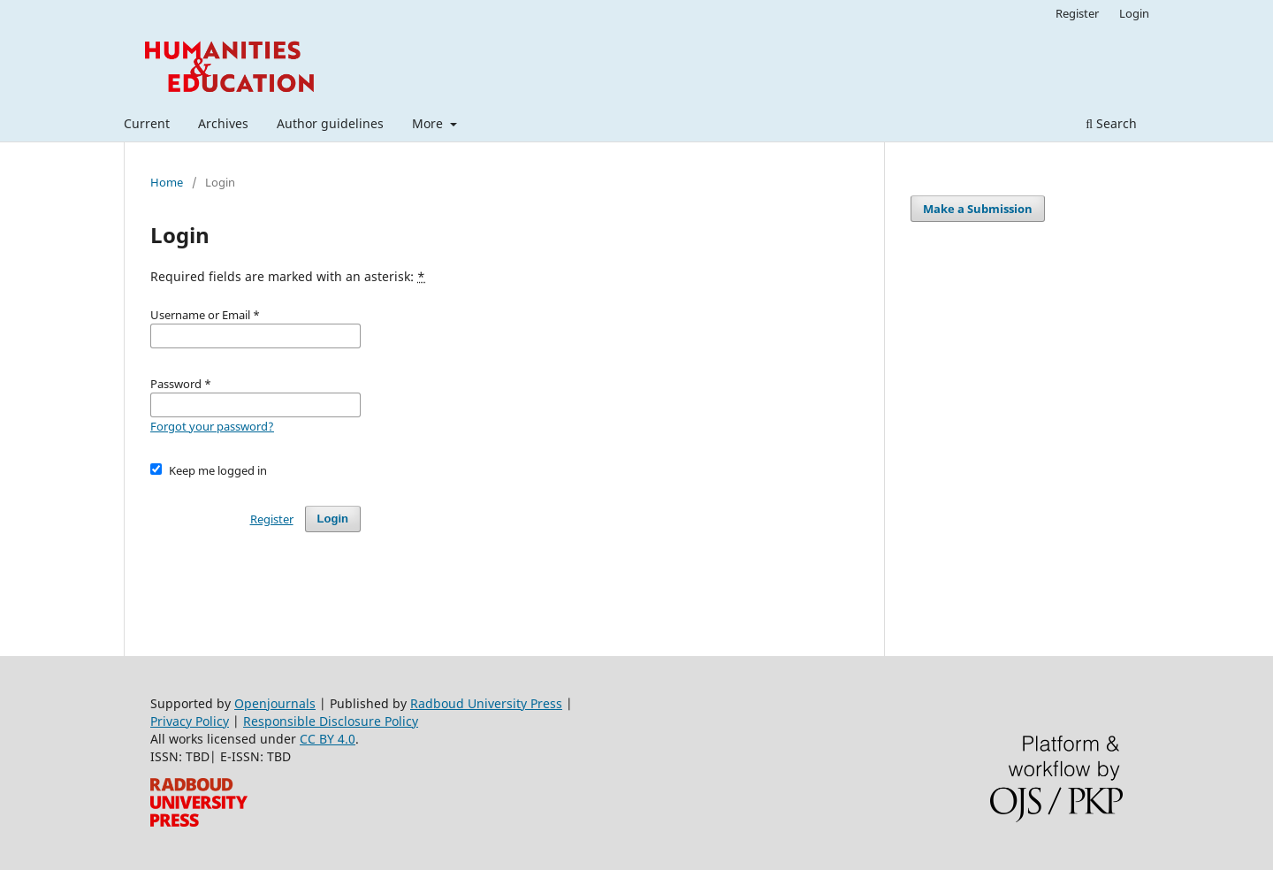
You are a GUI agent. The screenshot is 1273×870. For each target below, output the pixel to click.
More (429, 123)
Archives (223, 123)
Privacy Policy (189, 721)
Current (147, 123)
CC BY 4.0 (327, 738)
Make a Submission (978, 209)
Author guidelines (330, 123)
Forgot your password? (212, 426)
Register (1077, 13)
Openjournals (275, 703)
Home (166, 182)
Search (1111, 123)
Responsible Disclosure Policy (330, 721)
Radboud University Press (486, 703)
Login (1134, 13)
